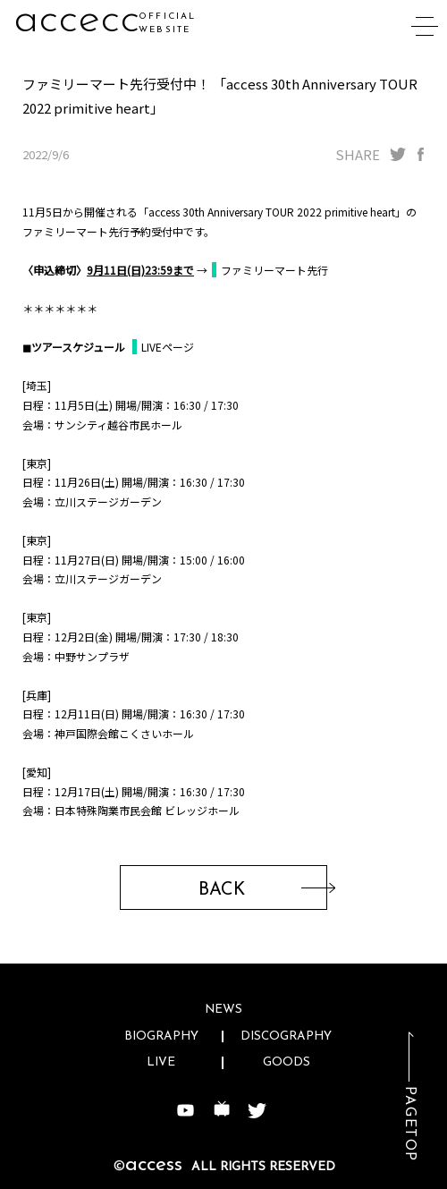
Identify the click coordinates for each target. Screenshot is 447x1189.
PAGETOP (409, 1124)
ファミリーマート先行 (274, 269)
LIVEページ (167, 346)
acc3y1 (74, 20)
